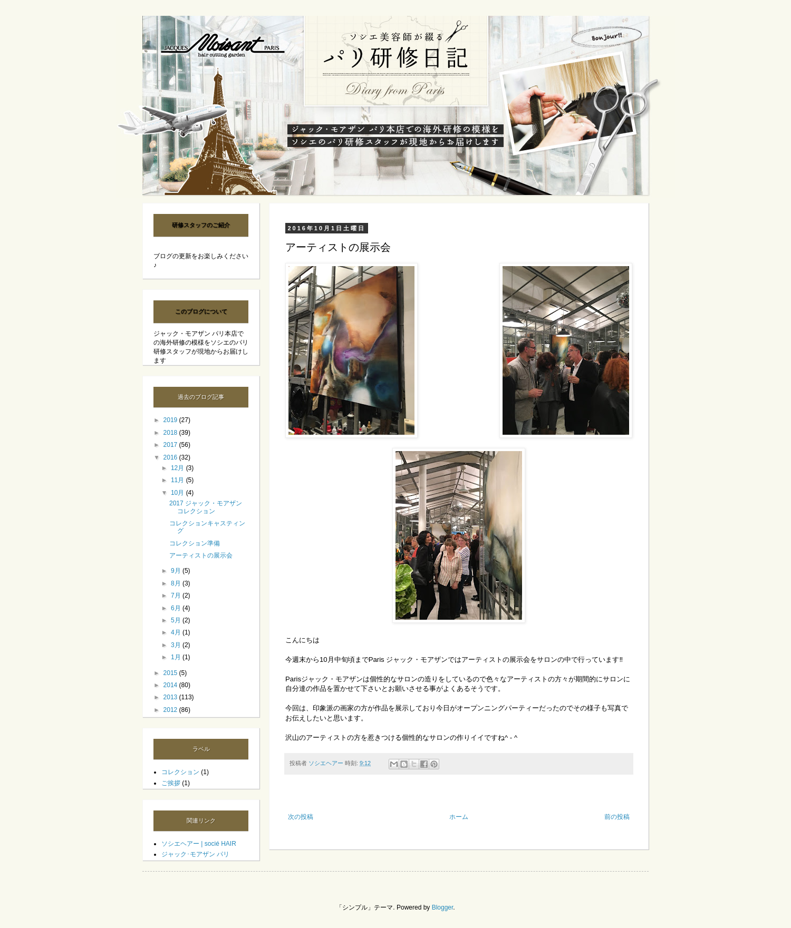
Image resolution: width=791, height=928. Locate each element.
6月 (176, 608)
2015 (171, 673)
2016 (171, 457)
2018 (171, 432)
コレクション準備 (194, 543)
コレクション (180, 772)
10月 (178, 492)
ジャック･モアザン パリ (195, 854)
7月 (176, 595)
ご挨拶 (170, 783)
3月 (176, 645)
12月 (178, 468)
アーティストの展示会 (201, 555)
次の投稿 (300, 816)
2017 (171, 444)
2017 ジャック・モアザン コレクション (205, 507)
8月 (176, 583)
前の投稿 (617, 816)
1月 (176, 657)
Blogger (443, 907)
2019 (171, 420)
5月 (176, 620)
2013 (171, 697)
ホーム (458, 816)
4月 (176, 632)
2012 (171, 710)
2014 (171, 685)
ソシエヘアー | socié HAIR (198, 843)
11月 (178, 480)
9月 (176, 570)
